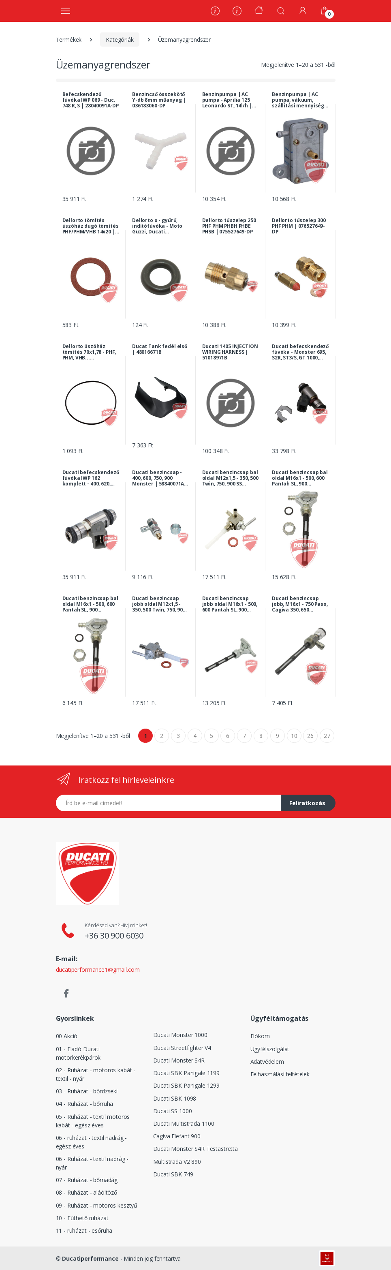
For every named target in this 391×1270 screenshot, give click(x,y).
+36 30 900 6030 (114, 935)
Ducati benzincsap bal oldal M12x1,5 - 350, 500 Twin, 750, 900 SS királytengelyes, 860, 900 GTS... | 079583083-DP (230, 478)
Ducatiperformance (90, 1258)
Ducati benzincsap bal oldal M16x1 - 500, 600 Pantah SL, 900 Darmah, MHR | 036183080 (300, 478)
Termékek (69, 39)
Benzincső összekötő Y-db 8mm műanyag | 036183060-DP (159, 100)
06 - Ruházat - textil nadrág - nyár (92, 1163)
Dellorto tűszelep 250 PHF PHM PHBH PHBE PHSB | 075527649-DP (229, 226)
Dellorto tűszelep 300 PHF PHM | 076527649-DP (299, 226)
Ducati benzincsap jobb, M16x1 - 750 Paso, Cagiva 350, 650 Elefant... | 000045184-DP (300, 604)
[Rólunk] (215, 12)
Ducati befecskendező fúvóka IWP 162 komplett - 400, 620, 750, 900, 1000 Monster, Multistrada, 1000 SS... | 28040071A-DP (90, 478)
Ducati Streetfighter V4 (182, 1048)
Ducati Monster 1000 (180, 1035)
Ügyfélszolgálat (270, 1049)
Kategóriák (120, 39)
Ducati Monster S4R (179, 1060)
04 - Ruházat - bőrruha (84, 1104)
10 (294, 736)
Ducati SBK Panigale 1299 (186, 1085)
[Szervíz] (237, 12)
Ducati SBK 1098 (175, 1098)
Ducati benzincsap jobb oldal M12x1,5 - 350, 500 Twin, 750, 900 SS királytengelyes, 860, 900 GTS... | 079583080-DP (159, 604)
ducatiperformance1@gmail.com (98, 969)
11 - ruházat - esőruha (84, 1230)
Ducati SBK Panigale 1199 (186, 1073)
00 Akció (67, 1036)
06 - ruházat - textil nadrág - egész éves (91, 1142)
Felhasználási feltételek (280, 1074)
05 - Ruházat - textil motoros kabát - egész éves (93, 1121)
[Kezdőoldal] (258, 11)
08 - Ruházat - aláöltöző (87, 1192)
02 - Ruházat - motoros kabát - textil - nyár (96, 1074)
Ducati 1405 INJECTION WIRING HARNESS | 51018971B (230, 352)
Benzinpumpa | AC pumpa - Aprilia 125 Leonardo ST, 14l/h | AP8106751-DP (227, 100)
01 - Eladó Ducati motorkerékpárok (78, 1053)
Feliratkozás (307, 803)
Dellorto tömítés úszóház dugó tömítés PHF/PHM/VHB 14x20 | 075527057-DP (90, 226)
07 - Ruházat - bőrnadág (87, 1180)
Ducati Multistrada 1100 (184, 1123)
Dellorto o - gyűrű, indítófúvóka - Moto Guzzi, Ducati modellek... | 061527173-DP (157, 226)
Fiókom (260, 1036)
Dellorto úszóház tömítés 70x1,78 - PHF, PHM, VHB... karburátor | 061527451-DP (89, 352)
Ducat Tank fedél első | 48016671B (159, 349)
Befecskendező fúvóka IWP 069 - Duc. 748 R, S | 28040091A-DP (90, 100)
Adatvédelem (267, 1061)
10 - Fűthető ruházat (82, 1218)
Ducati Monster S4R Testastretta (195, 1148)
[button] (280, 10)
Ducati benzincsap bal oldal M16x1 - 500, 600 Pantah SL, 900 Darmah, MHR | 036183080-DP (90, 604)
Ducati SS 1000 (172, 1111)
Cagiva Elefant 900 (177, 1136)
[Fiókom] (302, 10)
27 (327, 736)
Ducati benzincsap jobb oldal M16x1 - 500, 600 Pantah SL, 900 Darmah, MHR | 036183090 (230, 604)
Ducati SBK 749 (173, 1174)
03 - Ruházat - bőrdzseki (87, 1091)
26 (310, 736)
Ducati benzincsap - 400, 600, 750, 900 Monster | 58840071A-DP (159, 478)
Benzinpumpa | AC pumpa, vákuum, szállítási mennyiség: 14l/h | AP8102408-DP (299, 100)
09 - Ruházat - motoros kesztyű (97, 1205)
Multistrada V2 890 (177, 1161)
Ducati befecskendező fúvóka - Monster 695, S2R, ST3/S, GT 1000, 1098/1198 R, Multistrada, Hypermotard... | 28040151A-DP (300, 352)
